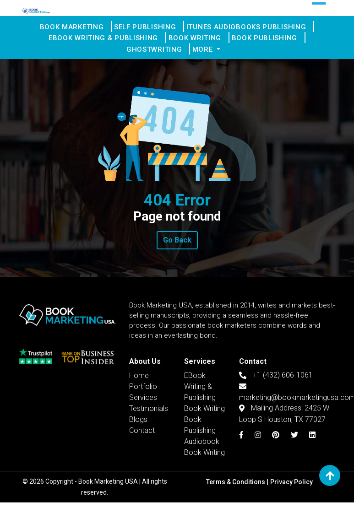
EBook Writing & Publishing (108, 45)
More (206, 62)
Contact (142, 469)
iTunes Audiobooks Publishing (249, 29)
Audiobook (201, 480)
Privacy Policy (291, 497)
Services (143, 436)
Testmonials (148, 447)
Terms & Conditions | (237, 497)
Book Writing (198, 45)
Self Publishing (149, 29)
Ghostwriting (158, 62)
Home (139, 414)
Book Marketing (77, 29)
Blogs (138, 458)
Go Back (177, 255)
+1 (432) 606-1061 (276, 413)
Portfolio (143, 425)
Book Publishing (267, 45)
